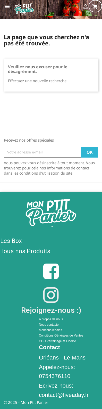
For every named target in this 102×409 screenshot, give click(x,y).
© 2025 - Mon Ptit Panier (26, 402)
